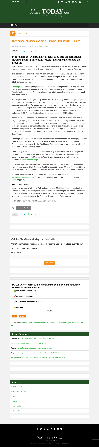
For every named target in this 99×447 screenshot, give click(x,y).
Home (19, 33)
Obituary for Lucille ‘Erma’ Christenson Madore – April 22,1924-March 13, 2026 (39, 353)
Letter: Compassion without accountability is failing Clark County (37, 338)
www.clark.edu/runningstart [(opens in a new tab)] (23, 177)
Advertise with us (17, 406)
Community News (43, 46)
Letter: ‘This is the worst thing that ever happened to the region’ (35, 348)
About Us (15, 396)
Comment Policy (17, 411)
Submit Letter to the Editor (19, 391)
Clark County (27, 208)
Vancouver (19, 208)
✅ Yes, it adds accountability (25, 291)
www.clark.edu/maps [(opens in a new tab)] (29, 160)
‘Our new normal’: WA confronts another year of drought (31, 343)
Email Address (16, 253)
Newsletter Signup (17, 386)
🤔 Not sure (18, 307)
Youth (27, 33)
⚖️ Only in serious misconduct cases (28, 302)
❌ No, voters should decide (24, 296)
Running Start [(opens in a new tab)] (17, 87)
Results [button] (22, 316)
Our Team (15, 401)
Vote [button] (14, 316)
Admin (57, 443)
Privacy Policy (65, 443)
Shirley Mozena (15, 358)
